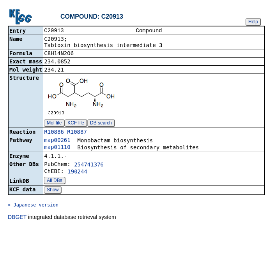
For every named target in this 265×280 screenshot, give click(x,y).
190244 (77, 172)
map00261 (57, 141)
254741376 (89, 165)
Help (253, 21)
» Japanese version (33, 205)
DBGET (17, 218)
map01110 (57, 148)
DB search (101, 123)
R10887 (77, 133)
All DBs (54, 181)
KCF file (75, 123)
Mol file (54, 123)
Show (52, 190)
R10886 (54, 133)
